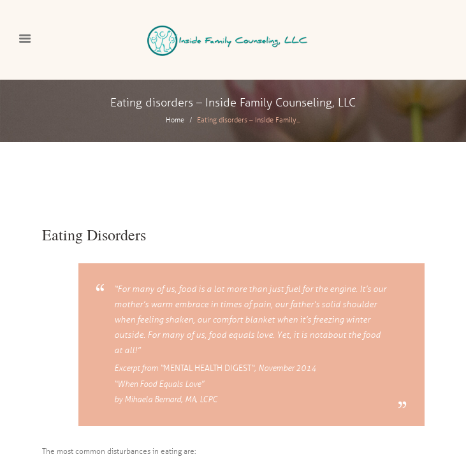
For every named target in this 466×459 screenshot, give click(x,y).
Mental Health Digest (207, 368)
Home (175, 120)
